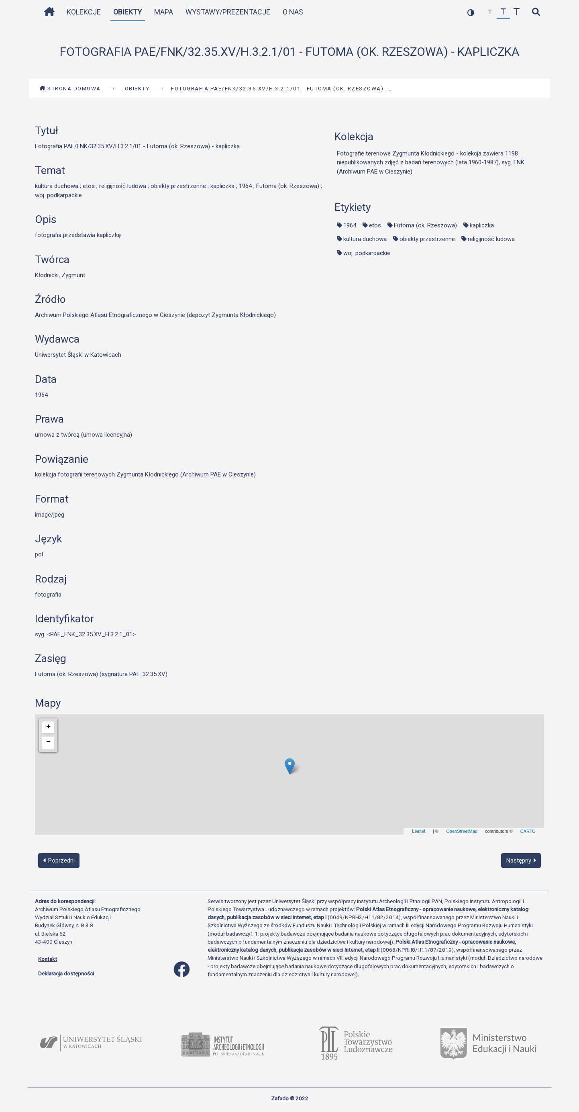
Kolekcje (84, 12)
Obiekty (127, 12)
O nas (293, 12)
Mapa (163, 12)
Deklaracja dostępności (66, 973)
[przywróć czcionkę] (503, 12)
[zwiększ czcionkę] (516, 12)
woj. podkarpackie (366, 253)
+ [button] (48, 727)
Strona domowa (70, 88)
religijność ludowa (491, 239)
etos (375, 225)
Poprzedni (59, 860)
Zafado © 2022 (289, 1098)
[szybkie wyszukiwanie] (535, 12)
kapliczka (482, 225)
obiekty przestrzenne (427, 239)
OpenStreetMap (461, 831)
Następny (521, 860)
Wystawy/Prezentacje (228, 12)
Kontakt (47, 959)
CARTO (528, 831)
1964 (349, 225)
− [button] (48, 742)
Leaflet (418, 831)
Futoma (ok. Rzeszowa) (425, 225)
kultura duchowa (365, 239)
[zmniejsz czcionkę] (490, 12)
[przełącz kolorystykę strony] (470, 12)
